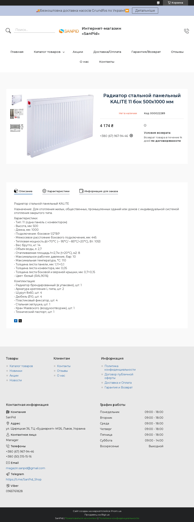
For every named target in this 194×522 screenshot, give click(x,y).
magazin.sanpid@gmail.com (25, 468)
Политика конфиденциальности (120, 367)
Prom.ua (116, 511)
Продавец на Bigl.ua (97, 514)
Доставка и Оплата (118, 382)
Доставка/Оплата (107, 52)
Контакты (106, 62)
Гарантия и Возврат (119, 387)
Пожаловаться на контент (81, 518)
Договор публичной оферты (119, 376)
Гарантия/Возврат (146, 52)
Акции (78, 52)
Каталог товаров (47, 52)
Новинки (16, 371)
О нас (84, 62)
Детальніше (145, 10)
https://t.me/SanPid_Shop (24, 479)
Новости (16, 380)
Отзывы (177, 52)
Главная (17, 52)
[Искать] (8, 31)
